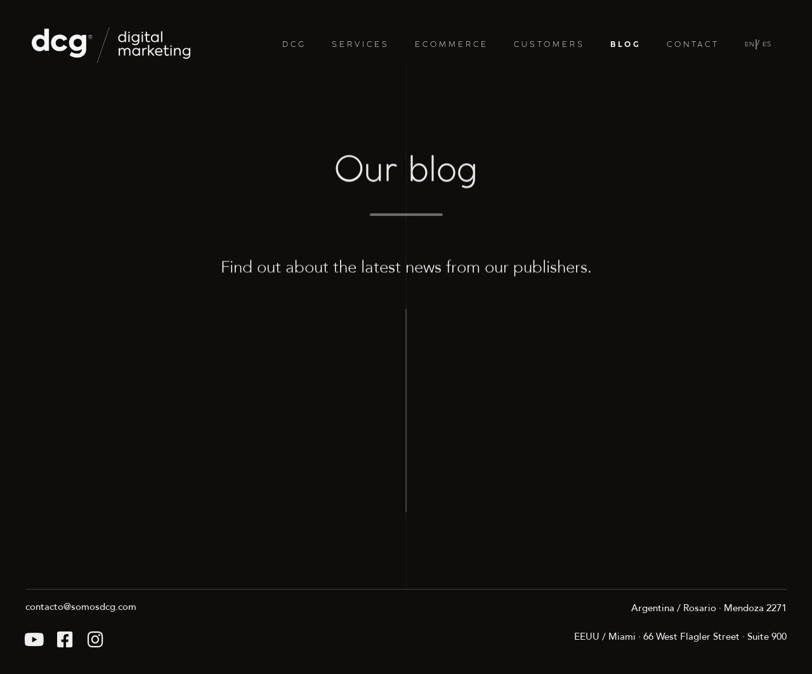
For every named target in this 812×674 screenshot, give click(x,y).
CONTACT (693, 44)
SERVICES (361, 44)
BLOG (625, 44)
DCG (294, 44)
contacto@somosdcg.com (80, 606)
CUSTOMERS (549, 44)
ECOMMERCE (451, 44)
